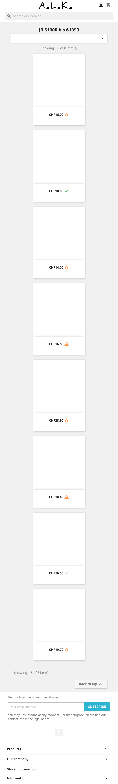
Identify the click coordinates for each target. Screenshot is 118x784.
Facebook (59, 732)
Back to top (91, 684)
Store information (21, 769)
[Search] (59, 16)
